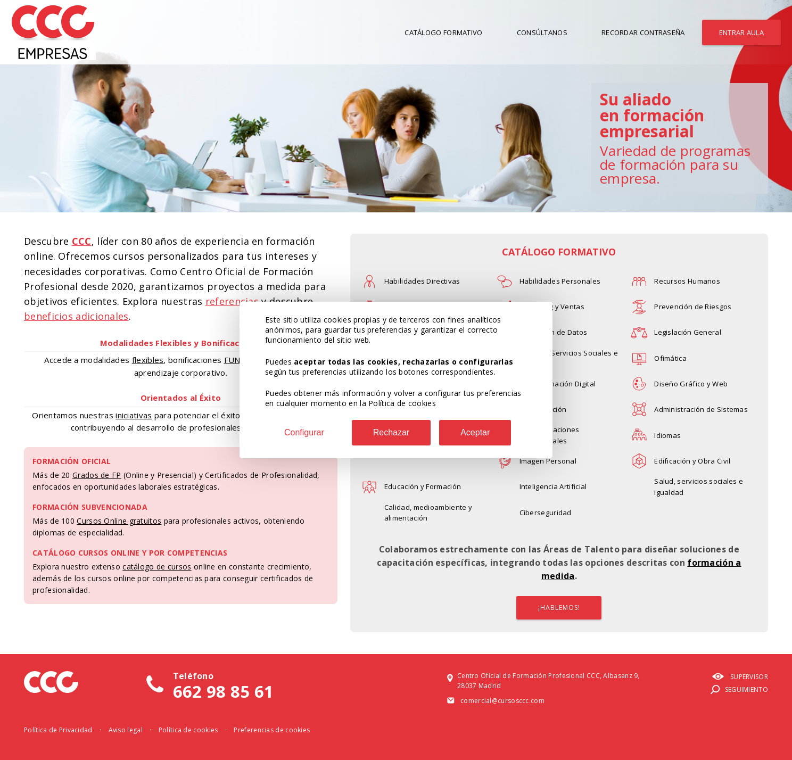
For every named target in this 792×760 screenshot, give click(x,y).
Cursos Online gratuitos (119, 521)
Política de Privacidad (58, 729)
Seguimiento (738, 690)
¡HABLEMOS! (559, 607)
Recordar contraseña (643, 32)
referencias (232, 301)
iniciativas (134, 415)
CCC (82, 241)
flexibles (148, 359)
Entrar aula (741, 32)
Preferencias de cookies (272, 729)
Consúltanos (542, 32)
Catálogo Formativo (443, 32)
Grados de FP (96, 475)
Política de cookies (188, 729)
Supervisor (740, 677)
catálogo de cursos (156, 566)
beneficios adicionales (76, 316)
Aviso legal (126, 729)
